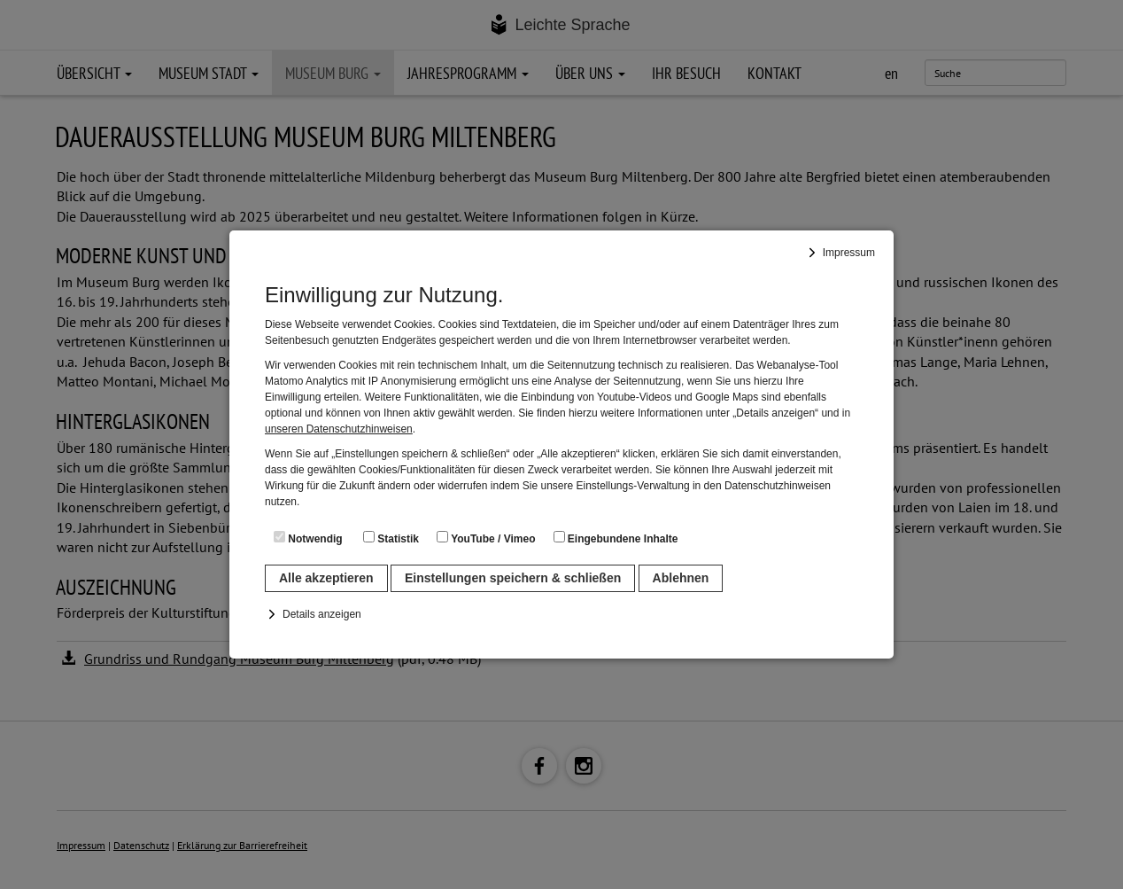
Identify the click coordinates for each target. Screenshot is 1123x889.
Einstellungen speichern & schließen (513, 578)
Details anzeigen (322, 614)
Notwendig (308, 538)
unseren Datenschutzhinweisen (339, 429)
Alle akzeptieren (326, 578)
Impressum (849, 252)
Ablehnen (681, 578)
